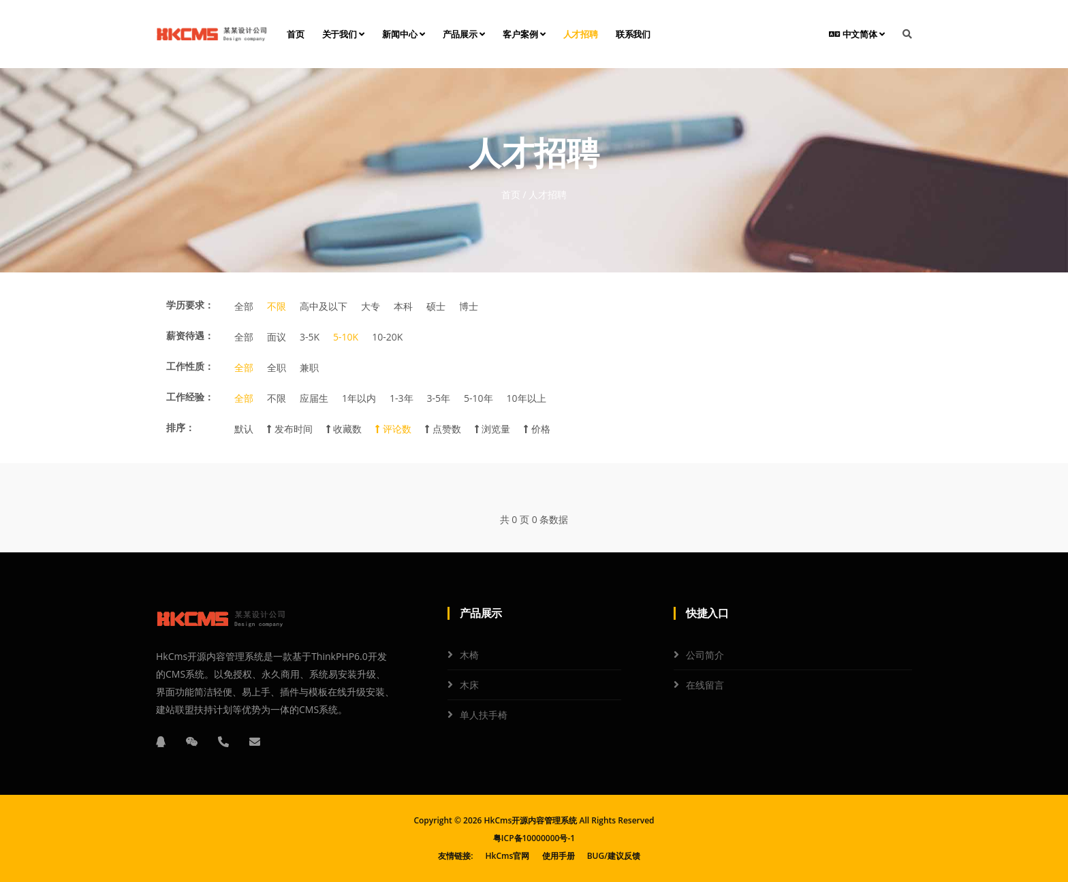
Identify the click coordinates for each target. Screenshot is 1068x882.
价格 (537, 428)
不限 (276, 306)
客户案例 (524, 34)
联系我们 (633, 34)
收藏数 (344, 428)
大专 (370, 306)
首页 (295, 34)
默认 (243, 428)
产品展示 (464, 34)
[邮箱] (254, 741)
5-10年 (478, 398)
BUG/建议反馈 (613, 856)
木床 (469, 684)
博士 (468, 306)
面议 (276, 336)
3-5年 (439, 398)
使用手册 (558, 856)
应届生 (314, 398)
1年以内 (359, 398)
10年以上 (526, 398)
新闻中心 (403, 34)
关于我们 (343, 34)
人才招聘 (580, 34)
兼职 (309, 367)
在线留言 (705, 684)
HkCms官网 (508, 856)
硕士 (435, 306)
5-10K (345, 336)
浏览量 (493, 428)
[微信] (192, 741)
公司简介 (705, 654)
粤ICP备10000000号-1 (534, 838)
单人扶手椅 (483, 714)
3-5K (309, 336)
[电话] (223, 741)
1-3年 (401, 398)
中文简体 (857, 34)
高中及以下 (323, 306)
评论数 (393, 428)
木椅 (469, 654)
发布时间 (290, 428)
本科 (403, 306)
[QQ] (160, 741)
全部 (243, 306)
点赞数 (443, 428)
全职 (276, 367)
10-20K (387, 336)
